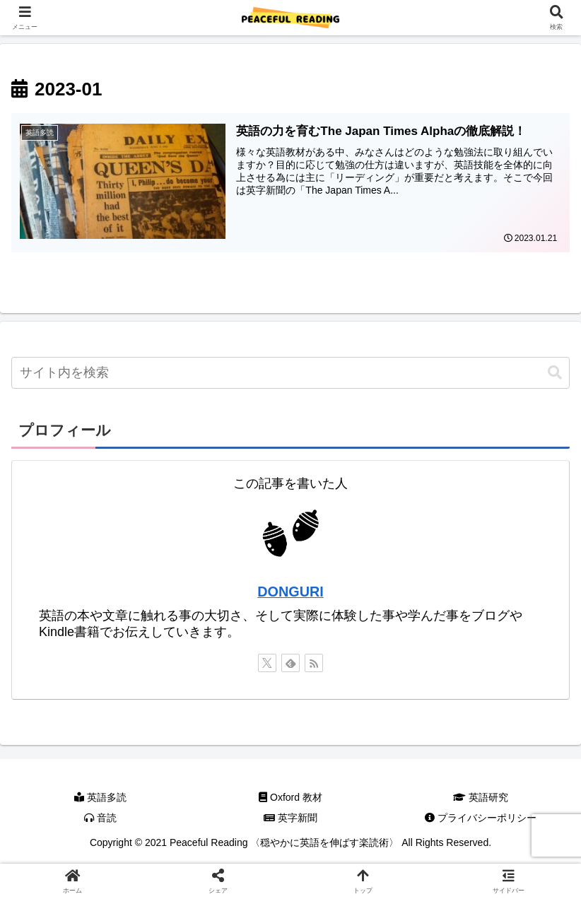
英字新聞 (290, 818)
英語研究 (480, 797)
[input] (290, 373)
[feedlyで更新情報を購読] (290, 663)
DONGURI (290, 592)
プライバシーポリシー (480, 818)
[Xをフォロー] (267, 663)
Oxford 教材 (290, 797)
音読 (100, 818)
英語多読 (100, 797)
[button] (555, 373)
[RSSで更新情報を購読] (314, 663)
